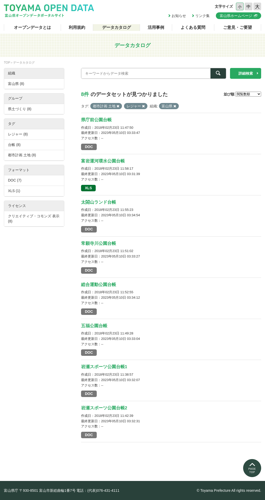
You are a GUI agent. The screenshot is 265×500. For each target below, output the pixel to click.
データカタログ (116, 27)
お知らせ (179, 16)
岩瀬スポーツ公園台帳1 (104, 366)
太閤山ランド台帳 (98, 202)
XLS (88, 188)
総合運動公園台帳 (98, 284)
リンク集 (202, 16)
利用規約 (77, 27)
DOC (89, 147)
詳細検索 (245, 73)
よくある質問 (193, 27)
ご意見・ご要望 (237, 27)
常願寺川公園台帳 (98, 243)
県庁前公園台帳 (96, 119)
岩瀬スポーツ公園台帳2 (104, 408)
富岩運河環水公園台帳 (103, 161)
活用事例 (156, 27)
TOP (7, 62)
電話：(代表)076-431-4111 (97, 490)
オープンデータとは (32, 27)
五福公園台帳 (94, 325)
